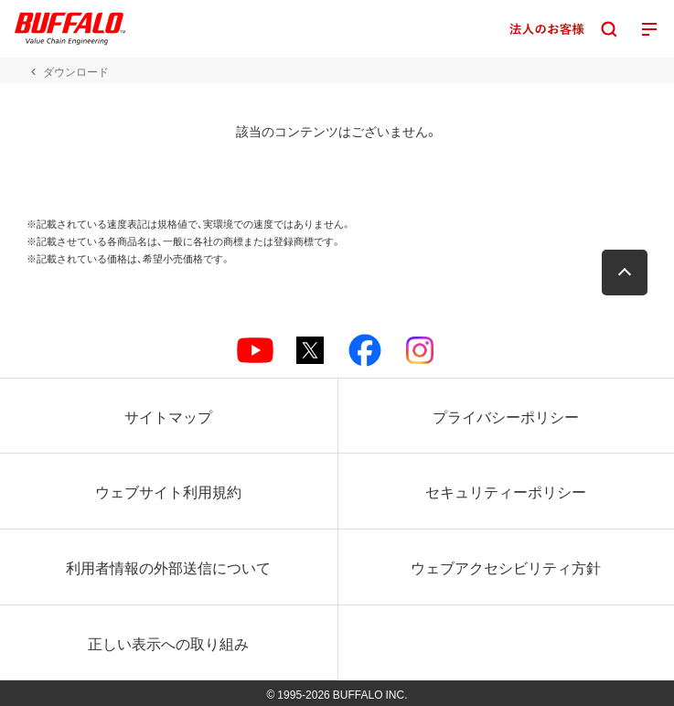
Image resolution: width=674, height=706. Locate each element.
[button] (624, 272)
